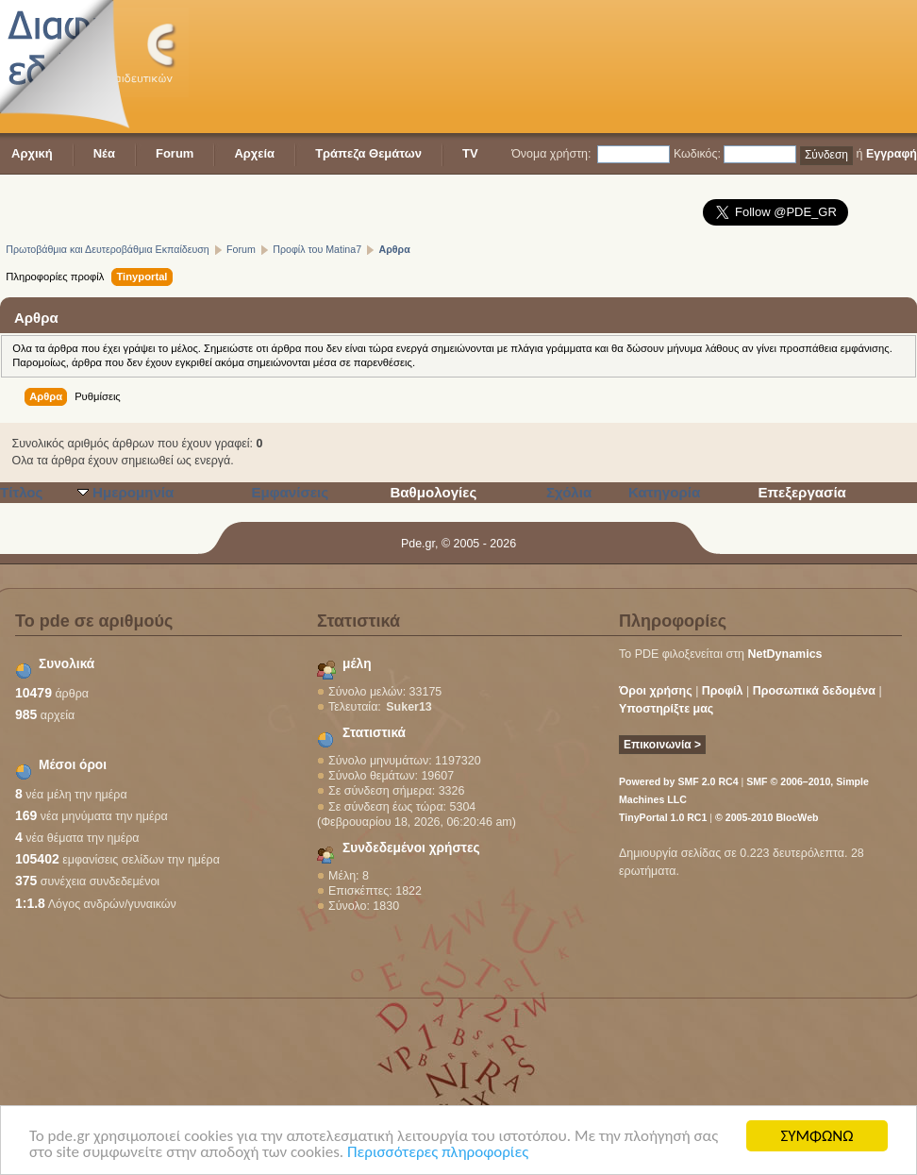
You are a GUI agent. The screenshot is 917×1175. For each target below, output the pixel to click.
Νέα (104, 153)
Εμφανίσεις (289, 492)
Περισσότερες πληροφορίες (437, 1153)
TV (470, 153)
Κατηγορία (664, 492)
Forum (174, 153)
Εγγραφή (891, 153)
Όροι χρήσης (655, 690)
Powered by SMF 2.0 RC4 (679, 781)
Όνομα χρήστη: (551, 153)
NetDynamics (785, 654)
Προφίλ (722, 690)
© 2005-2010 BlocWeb (766, 817)
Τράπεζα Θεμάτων (368, 153)
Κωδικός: (697, 153)
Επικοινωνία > (662, 744)
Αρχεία (254, 153)
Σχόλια (569, 492)
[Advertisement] (292, 68)
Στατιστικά (374, 733)
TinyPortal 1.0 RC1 (663, 817)
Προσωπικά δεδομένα (814, 690)
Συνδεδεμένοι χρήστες (411, 848)
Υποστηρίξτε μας (666, 708)
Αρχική (32, 153)
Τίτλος (21, 492)
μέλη (357, 664)
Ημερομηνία (133, 492)
